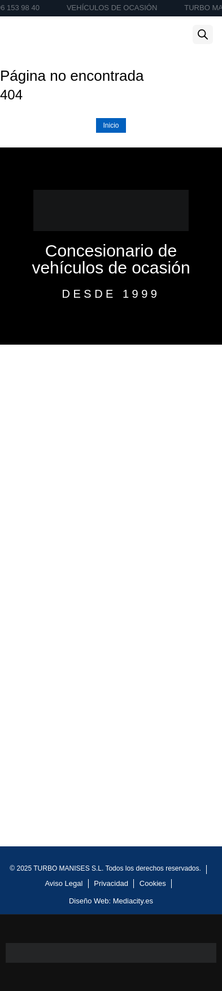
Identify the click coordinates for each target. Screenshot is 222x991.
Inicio (111, 125)
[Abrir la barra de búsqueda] (202, 34)
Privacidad (111, 883)
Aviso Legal (63, 883)
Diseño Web (89, 901)
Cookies (153, 883)
